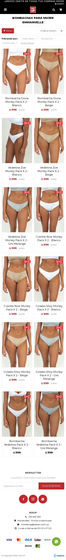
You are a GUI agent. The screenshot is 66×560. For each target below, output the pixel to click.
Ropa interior (28, 38)
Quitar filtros (27, 43)
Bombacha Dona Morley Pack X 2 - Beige (49, 102)
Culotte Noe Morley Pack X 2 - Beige (17, 307)
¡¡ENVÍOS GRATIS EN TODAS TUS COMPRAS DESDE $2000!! (34, 2)
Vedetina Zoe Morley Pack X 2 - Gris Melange (17, 240)
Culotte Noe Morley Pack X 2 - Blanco (49, 238)
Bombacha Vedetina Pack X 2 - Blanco (17, 444)
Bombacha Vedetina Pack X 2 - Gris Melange (49, 444)
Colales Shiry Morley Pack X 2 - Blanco (49, 307)
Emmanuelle (9, 43)
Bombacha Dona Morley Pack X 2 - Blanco (17, 102)
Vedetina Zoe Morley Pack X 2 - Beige (49, 171)
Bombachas (47, 38)
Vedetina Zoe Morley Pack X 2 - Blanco (17, 171)
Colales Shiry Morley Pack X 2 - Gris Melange (49, 375)
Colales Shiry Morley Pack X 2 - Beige (17, 373)
